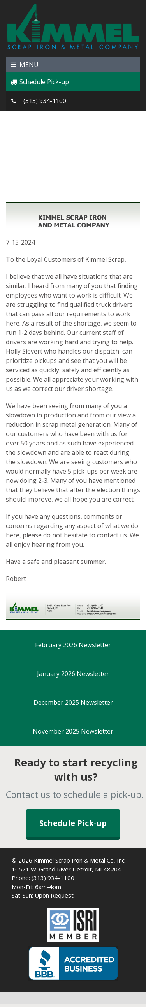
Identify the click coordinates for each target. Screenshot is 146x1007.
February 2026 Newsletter (73, 645)
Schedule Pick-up (39, 81)
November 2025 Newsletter (73, 731)
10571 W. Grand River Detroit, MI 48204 (66, 869)
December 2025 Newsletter (73, 702)
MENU (24, 64)
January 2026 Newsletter (73, 673)
